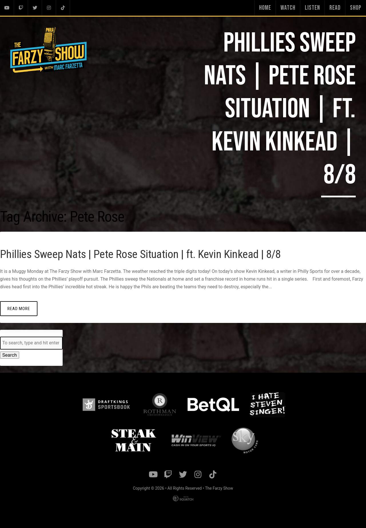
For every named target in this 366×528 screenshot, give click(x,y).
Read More (18, 308)
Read (335, 8)
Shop (355, 8)
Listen (312, 8)
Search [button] (9, 355)
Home (265, 8)
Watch (288, 8)
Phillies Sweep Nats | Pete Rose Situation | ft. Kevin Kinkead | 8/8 (157, 253)
